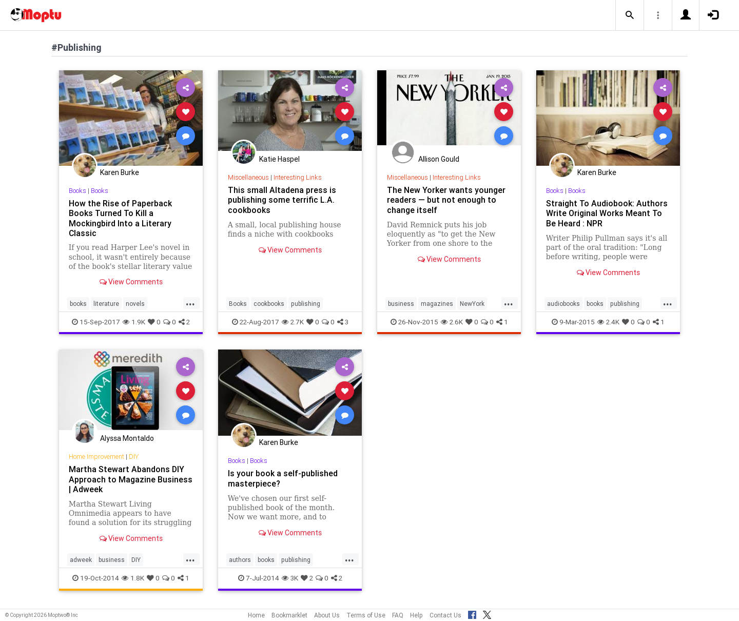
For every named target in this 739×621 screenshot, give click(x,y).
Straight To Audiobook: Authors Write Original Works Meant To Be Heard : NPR (607, 213)
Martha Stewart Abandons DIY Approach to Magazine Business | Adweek (130, 479)
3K (290, 578)
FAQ (397, 615)
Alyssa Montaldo (127, 438)
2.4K (608, 321)
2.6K (452, 321)
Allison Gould (438, 159)
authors (240, 560)
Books (77, 190)
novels (135, 303)
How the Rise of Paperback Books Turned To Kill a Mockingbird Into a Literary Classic (120, 218)
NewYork (472, 303)
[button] (629, 15)
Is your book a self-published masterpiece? (283, 478)
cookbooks (269, 303)
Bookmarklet (289, 615)
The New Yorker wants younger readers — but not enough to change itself (446, 200)
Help (416, 615)
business (401, 303)
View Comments (131, 281)
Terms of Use (365, 615)
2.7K (293, 321)
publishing (305, 303)
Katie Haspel (279, 159)
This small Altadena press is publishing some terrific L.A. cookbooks (282, 200)
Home (256, 615)
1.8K (133, 578)
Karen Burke (119, 172)
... (190, 302)
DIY (134, 456)
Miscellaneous (248, 177)
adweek (81, 560)
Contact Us (445, 615)
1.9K (134, 321)
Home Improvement (96, 456)
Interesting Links (298, 177)
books (78, 303)
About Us (327, 615)
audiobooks (563, 303)
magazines (437, 303)
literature (106, 303)
